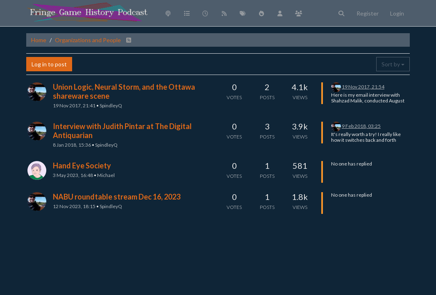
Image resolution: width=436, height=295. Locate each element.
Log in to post (49, 64)
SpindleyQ (111, 105)
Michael (106, 175)
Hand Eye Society (82, 165)
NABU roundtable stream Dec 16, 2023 (116, 196)
